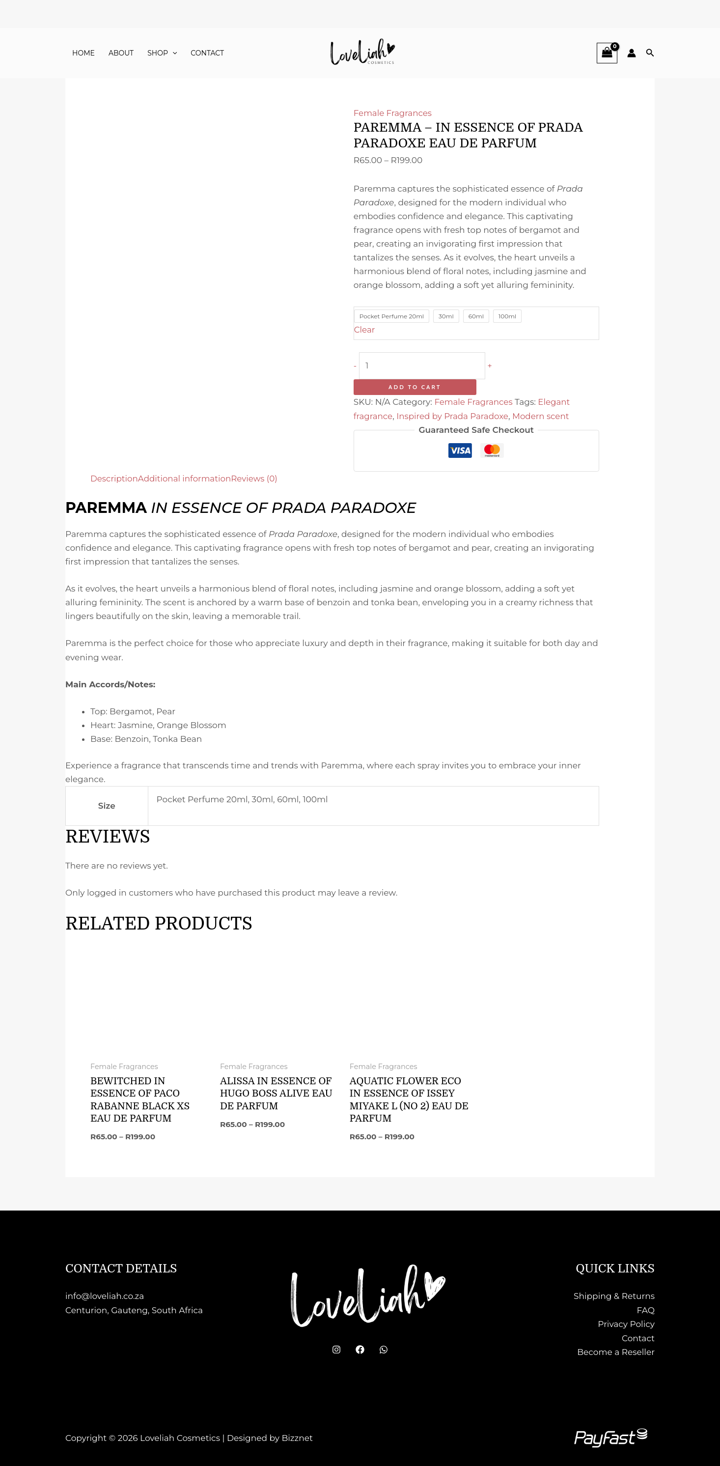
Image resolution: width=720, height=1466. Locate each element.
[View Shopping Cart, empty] (607, 53)
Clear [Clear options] (365, 330)
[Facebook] (360, 1349)
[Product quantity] (425, 365)
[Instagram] (336, 1349)
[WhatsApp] (383, 1349)
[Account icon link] (631, 53)
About (121, 53)
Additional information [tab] (186, 478)
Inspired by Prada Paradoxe (454, 416)
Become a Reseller (616, 1351)
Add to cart (414, 387)
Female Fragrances (393, 113)
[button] (172, 53)
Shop (162, 53)
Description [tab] (114, 478)
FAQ (646, 1310)
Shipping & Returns (614, 1296)
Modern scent (544, 416)
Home (83, 53)
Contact (207, 53)
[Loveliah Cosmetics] (360, 52)
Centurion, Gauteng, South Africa (134, 1310)
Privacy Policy (626, 1323)
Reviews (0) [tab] (257, 478)
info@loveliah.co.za (104, 1296)
